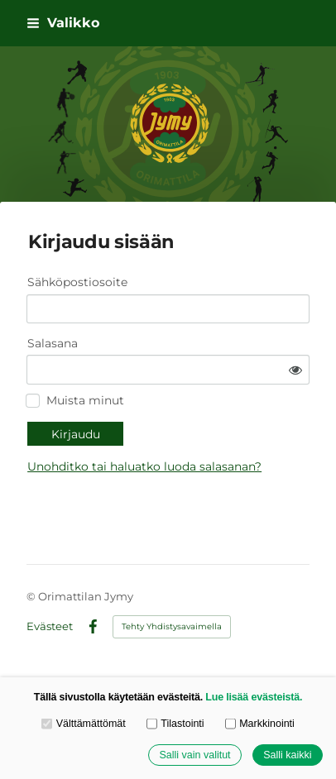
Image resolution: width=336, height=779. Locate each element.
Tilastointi (175, 724)
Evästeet (49, 626)
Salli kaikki (287, 755)
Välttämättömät (83, 724)
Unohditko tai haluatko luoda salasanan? (144, 466)
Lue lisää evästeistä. (253, 697)
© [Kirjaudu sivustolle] (32, 596)
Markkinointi (260, 724)
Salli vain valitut (194, 755)
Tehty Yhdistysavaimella (172, 626)
